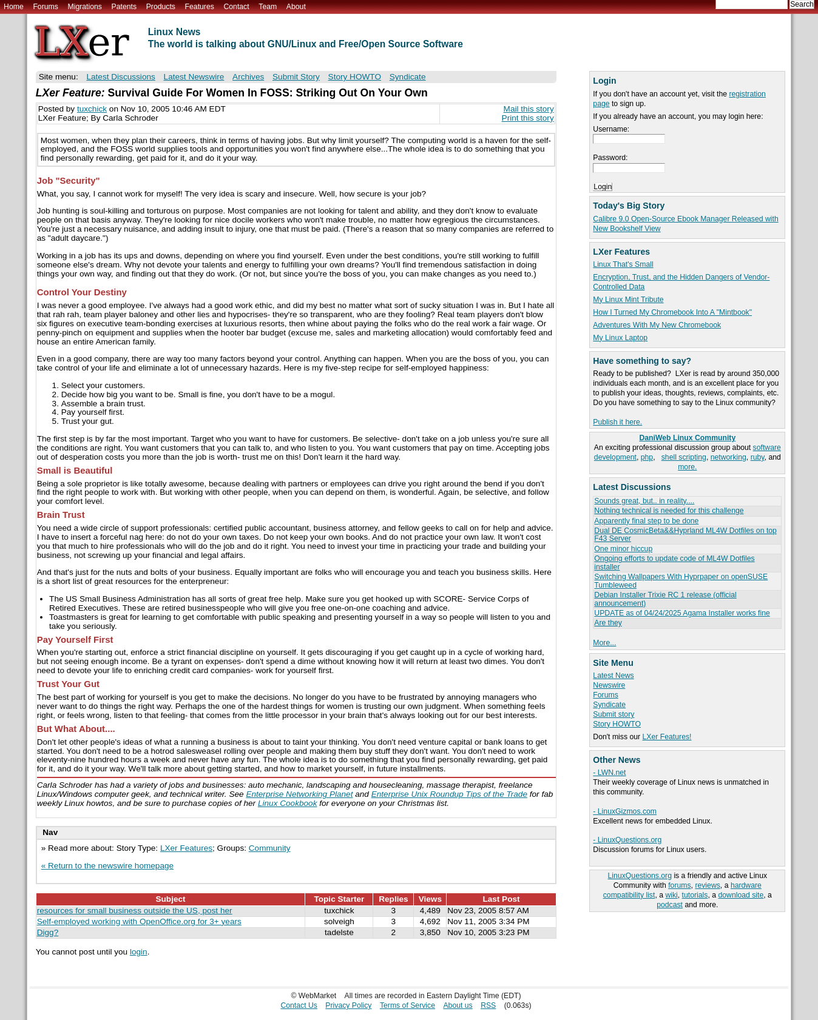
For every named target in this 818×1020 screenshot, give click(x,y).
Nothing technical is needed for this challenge (668, 510)
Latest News (613, 675)
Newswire (609, 685)
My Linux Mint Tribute (628, 299)
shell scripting (683, 457)
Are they (608, 623)
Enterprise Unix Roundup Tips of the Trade (449, 794)
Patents (124, 6)
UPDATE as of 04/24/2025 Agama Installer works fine (681, 613)
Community (270, 848)
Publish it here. (617, 422)
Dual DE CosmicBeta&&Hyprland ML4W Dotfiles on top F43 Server (685, 534)
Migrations (84, 6)
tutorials (695, 895)
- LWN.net (609, 772)
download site (740, 895)
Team (268, 6)
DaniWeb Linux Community (687, 438)
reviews (707, 885)
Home (14, 6)
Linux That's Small (623, 264)
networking (728, 457)
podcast (670, 905)
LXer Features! (667, 737)
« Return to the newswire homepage (107, 865)
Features (199, 6)
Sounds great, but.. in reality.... (644, 501)
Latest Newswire (194, 76)
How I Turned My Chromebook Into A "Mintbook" (672, 312)
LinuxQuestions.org (640, 875)
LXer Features (186, 848)
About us (457, 1005)
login (138, 951)
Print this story (528, 117)
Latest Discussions (120, 76)
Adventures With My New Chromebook (657, 325)
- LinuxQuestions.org (627, 840)
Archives (248, 76)
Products (160, 6)
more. (687, 467)
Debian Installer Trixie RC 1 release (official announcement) (665, 599)
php (647, 457)
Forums (45, 6)
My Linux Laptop (620, 338)
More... (604, 643)
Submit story (613, 714)
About (296, 6)
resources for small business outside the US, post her (134, 910)
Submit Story (296, 76)
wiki (671, 895)
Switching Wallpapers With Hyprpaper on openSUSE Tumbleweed (681, 580)
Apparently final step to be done (646, 521)
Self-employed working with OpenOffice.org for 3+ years (139, 921)
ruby (758, 457)
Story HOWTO (617, 724)
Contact (236, 6)
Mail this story (529, 108)
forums (679, 885)
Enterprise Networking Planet (299, 794)
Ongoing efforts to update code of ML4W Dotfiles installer (674, 562)
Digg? (48, 932)
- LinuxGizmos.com (625, 811)
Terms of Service (407, 1005)
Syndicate (609, 704)
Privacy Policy (348, 1005)
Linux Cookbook (287, 803)
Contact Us (298, 1005)
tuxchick (92, 108)
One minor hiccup (623, 549)
